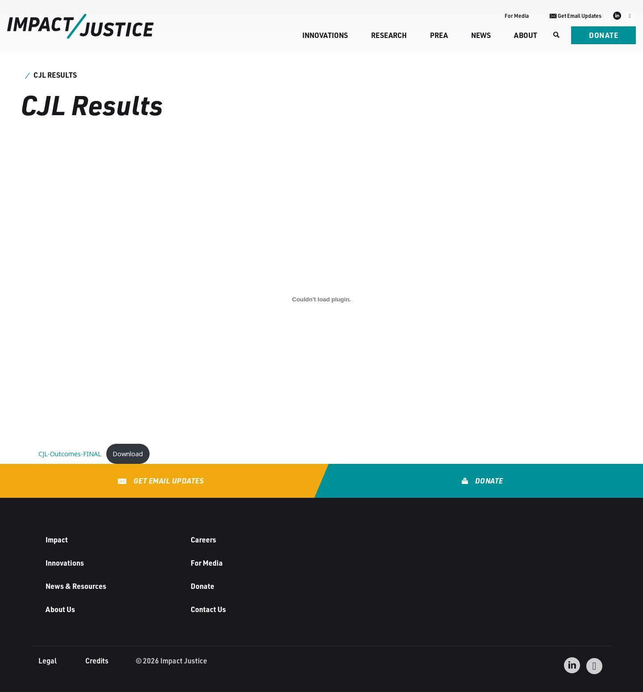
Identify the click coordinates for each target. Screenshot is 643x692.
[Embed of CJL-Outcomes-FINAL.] (321, 299)
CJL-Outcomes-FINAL (69, 454)
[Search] (555, 35)
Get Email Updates (168, 480)
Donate (603, 35)
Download (128, 454)
